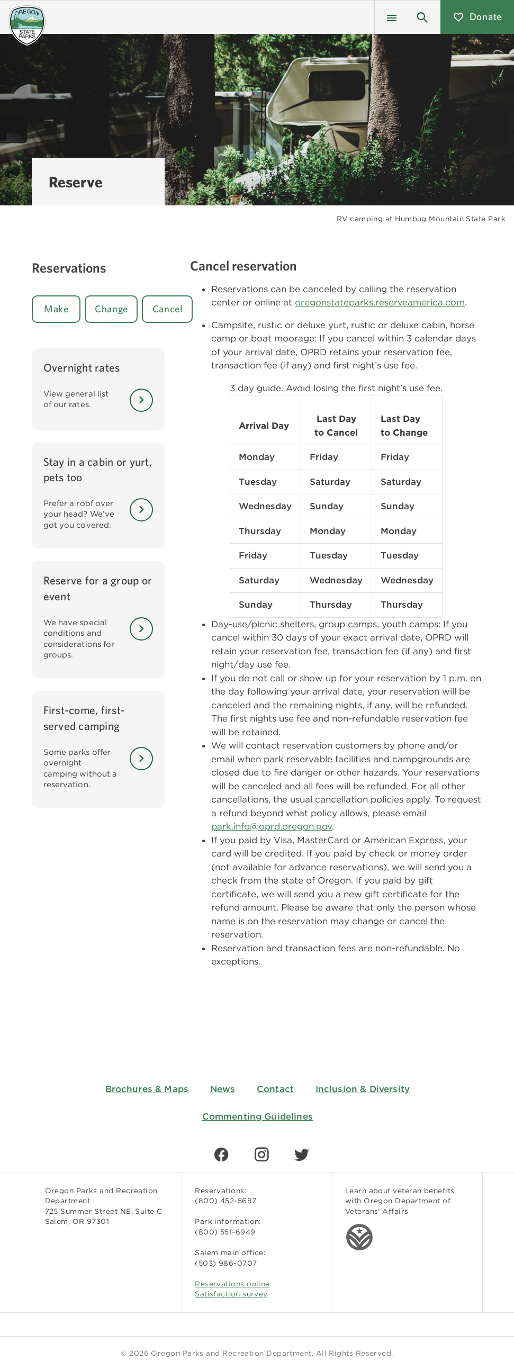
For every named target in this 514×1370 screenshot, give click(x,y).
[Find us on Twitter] (301, 1154)
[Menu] (391, 17)
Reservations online (232, 1283)
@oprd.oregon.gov (291, 826)
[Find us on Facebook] (221, 1154)
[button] (422, 17)
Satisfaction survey (231, 1294)
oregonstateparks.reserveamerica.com (380, 302)
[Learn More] (141, 400)
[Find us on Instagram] (261, 1154)
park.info (230, 826)
